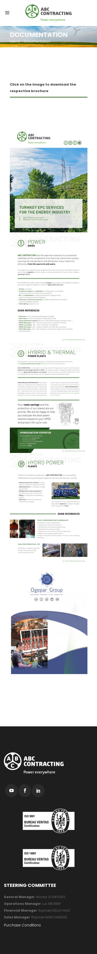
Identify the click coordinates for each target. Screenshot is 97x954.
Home (15, 41)
